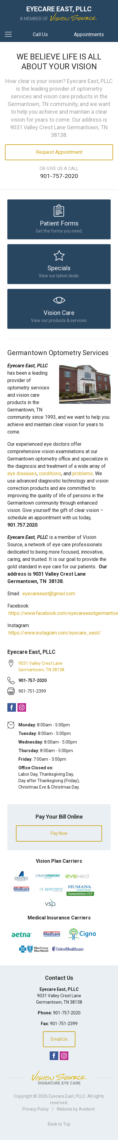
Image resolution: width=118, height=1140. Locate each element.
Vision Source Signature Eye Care (59, 1077)
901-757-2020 (59, 176)
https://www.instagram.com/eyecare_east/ (55, 633)
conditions (50, 473)
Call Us (40, 34)
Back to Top (59, 1124)
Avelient (87, 1109)
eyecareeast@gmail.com (48, 594)
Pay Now (59, 833)
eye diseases (22, 473)
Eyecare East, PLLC (67, 1096)
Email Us (59, 1039)
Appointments (89, 34)
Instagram (21, 707)
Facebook (11, 707)
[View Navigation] (10, 34)
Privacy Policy (35, 1109)
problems (82, 473)
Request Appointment (59, 152)
